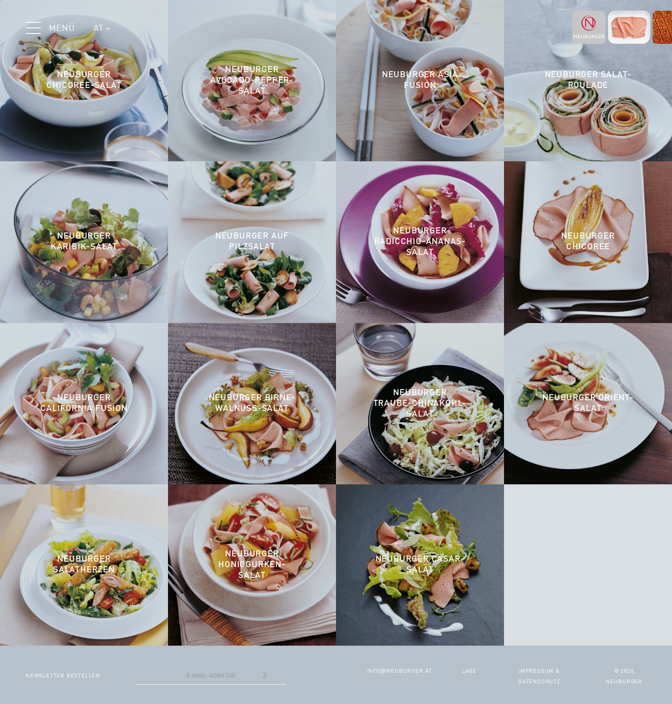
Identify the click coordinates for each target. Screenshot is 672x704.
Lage (469, 671)
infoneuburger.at (399, 671)
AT (101, 29)
